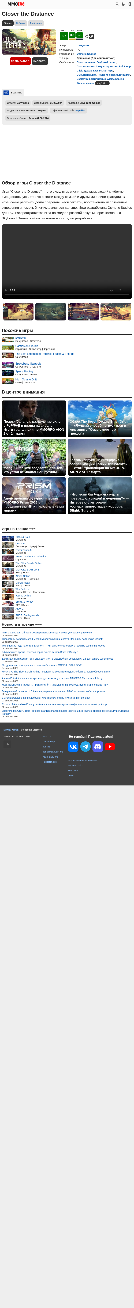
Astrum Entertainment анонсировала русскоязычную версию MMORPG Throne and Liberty (52, 678)
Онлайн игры (49, 741)
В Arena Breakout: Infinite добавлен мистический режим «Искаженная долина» (46, 697)
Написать (40, 61)
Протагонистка (86, 66)
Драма (88, 70)
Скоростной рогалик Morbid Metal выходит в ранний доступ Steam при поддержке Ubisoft (52, 639)
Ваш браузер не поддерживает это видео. (67, 261)
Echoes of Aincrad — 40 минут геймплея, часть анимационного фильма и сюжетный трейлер (54, 704)
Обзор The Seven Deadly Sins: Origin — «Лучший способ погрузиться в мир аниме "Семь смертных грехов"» (99, 427)
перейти (80, 110)
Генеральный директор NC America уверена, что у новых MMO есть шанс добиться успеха (53, 691)
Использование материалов (82, 760)
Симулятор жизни (107, 66)
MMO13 (47, 736)
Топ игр (46, 746)
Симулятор (83, 45)
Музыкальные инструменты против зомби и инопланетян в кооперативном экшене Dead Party (55, 684)
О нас (71, 775)
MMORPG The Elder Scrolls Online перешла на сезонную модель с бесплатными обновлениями (56, 671)
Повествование (86, 62)
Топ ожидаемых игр (53, 751)
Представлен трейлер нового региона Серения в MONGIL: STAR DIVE (42, 665)
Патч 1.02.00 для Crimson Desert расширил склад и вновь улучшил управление (47, 632)
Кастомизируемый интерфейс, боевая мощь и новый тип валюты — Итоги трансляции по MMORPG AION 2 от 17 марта (99, 466)
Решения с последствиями (114, 74)
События (20, 23)
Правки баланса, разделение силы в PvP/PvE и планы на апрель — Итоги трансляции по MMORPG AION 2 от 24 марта (33, 427)
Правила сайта (76, 765)
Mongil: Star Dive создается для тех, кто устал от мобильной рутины (33, 470)
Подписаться (20, 61)
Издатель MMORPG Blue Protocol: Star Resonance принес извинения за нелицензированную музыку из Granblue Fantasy (65, 712)
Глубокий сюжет (106, 62)
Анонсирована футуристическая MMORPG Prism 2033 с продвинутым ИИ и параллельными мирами (33, 504)
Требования (36, 23)
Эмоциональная (86, 74)
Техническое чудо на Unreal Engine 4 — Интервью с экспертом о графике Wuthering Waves (53, 645)
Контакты (73, 770)
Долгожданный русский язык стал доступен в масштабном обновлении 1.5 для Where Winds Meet (57, 658)
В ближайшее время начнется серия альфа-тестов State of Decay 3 (40, 652)
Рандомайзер (50, 762)
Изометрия (83, 79)
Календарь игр (50, 756)
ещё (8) (101, 83)
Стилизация (98, 79)
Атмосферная (115, 79)
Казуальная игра (103, 70)
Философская (85, 83)
